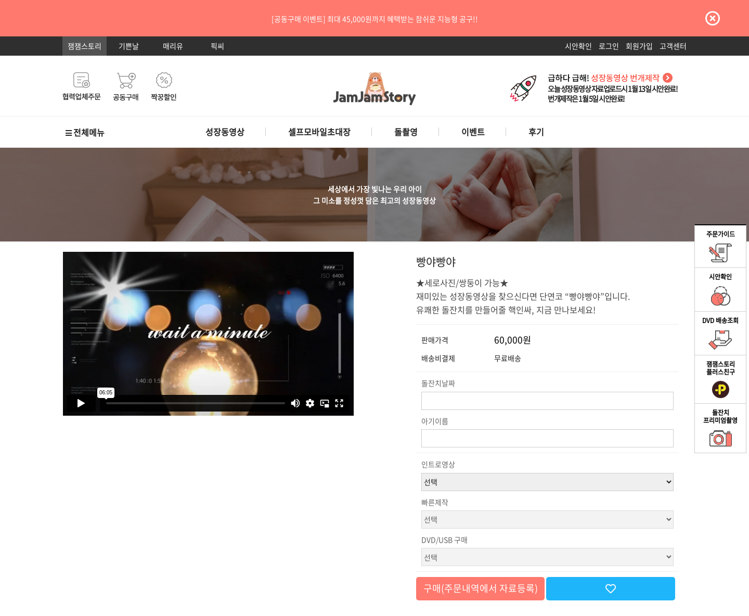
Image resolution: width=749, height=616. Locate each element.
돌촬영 (406, 131)
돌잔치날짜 (438, 383)
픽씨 (217, 46)
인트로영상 (438, 464)
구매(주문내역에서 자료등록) (480, 588)
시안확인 (578, 46)
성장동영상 (224, 131)
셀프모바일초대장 (319, 131)
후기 (536, 131)
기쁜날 (129, 46)
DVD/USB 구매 (444, 539)
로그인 (609, 46)
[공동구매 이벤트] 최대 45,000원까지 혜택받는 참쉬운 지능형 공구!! (375, 19)
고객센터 (673, 46)
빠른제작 (434, 502)
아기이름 (434, 421)
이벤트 (473, 131)
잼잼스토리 (84, 46)
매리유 (173, 46)
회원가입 (639, 46)
